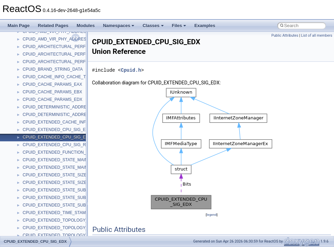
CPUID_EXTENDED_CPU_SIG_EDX (57, 137)
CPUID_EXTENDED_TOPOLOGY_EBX (59, 227)
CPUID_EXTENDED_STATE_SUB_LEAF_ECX (66, 197)
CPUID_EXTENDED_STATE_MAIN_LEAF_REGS (68, 167)
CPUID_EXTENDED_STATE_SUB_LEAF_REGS (68, 205)
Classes (152, 25)
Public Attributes (284, 35)
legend (212, 214)
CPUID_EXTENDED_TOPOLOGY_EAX (59, 220)
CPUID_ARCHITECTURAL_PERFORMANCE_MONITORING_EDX (85, 61)
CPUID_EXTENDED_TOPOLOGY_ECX (59, 235)
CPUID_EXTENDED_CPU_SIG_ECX (57, 129)
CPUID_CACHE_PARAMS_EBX (52, 92)
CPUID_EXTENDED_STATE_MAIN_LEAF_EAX (67, 159)
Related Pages (53, 25)
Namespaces (119, 25)
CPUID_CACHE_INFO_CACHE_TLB (57, 76)
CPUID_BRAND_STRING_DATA (53, 69)
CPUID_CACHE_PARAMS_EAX (52, 84)
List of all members (316, 35)
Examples (204, 25)
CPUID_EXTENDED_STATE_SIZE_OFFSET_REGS (71, 182)
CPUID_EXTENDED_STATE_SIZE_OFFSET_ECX (69, 175)
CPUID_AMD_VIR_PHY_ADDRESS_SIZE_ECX (67, 39)
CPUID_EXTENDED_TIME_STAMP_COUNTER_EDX (72, 212)
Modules (86, 25)
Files (179, 25)
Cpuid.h (131, 70)
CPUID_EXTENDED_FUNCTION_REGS (60, 152)
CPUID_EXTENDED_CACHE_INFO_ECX (61, 122)
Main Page (19, 25)
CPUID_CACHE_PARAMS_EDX (52, 99)
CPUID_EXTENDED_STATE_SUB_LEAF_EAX (66, 190)
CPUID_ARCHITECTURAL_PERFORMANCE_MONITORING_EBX (84, 54)
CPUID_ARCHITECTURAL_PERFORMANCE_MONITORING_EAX (84, 46)
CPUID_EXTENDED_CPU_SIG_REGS (58, 144)
